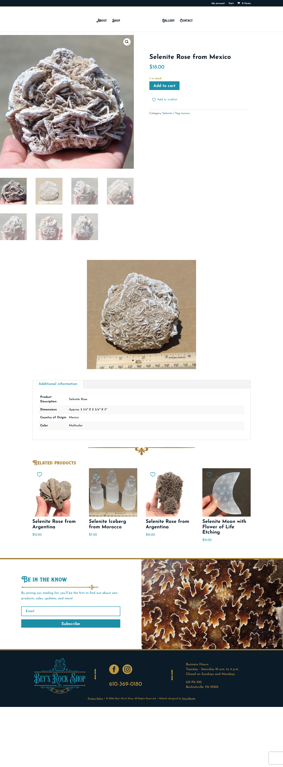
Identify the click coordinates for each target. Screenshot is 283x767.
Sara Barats (188, 698)
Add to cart (164, 86)
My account (218, 3)
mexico (185, 113)
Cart (231, 3)
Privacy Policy (95, 698)
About (102, 20)
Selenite (167, 113)
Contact (185, 20)
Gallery (167, 20)
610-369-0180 (125, 684)
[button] (127, 42)
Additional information (58, 384)
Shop (117, 20)
